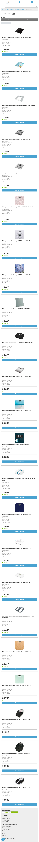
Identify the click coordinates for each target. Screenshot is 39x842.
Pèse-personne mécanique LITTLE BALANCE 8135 (16, 719)
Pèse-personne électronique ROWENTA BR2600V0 (16, 444)
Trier (9, 19)
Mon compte (5, 821)
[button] (20, 2)
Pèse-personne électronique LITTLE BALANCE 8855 (16, 651)
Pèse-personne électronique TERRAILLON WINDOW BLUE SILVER (18, 479)
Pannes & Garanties (6, 837)
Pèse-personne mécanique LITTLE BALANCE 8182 (16, 787)
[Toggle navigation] (2, 6)
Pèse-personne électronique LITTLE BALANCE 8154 (16, 582)
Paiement (4, 835)
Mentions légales (6, 818)
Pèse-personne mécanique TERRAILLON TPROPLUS (17, 753)
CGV (3, 817)
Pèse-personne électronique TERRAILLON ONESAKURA (18, 207)
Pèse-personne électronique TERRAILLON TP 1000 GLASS (18, 105)
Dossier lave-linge (6, 829)
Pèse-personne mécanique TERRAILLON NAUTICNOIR (17, 342)
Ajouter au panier (19, 54)
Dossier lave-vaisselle (7, 830)
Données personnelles (7, 840)
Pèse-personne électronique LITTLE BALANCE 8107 (16, 139)
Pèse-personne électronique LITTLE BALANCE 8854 (16, 514)
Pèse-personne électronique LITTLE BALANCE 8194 (16, 37)
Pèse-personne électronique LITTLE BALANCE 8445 (16, 548)
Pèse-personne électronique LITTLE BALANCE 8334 (16, 71)
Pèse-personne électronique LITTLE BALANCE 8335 (16, 173)
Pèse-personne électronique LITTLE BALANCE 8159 (16, 376)
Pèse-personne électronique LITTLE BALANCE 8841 (16, 241)
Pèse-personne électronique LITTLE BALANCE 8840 (16, 410)
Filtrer (28, 19)
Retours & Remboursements (8, 838)
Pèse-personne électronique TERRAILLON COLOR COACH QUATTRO (18, 616)
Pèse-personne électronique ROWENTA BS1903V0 (16, 308)
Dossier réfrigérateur (6, 826)
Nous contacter (5, 820)
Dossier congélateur (6, 827)
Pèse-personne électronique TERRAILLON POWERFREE (18, 685)
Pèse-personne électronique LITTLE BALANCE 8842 (16, 275)
